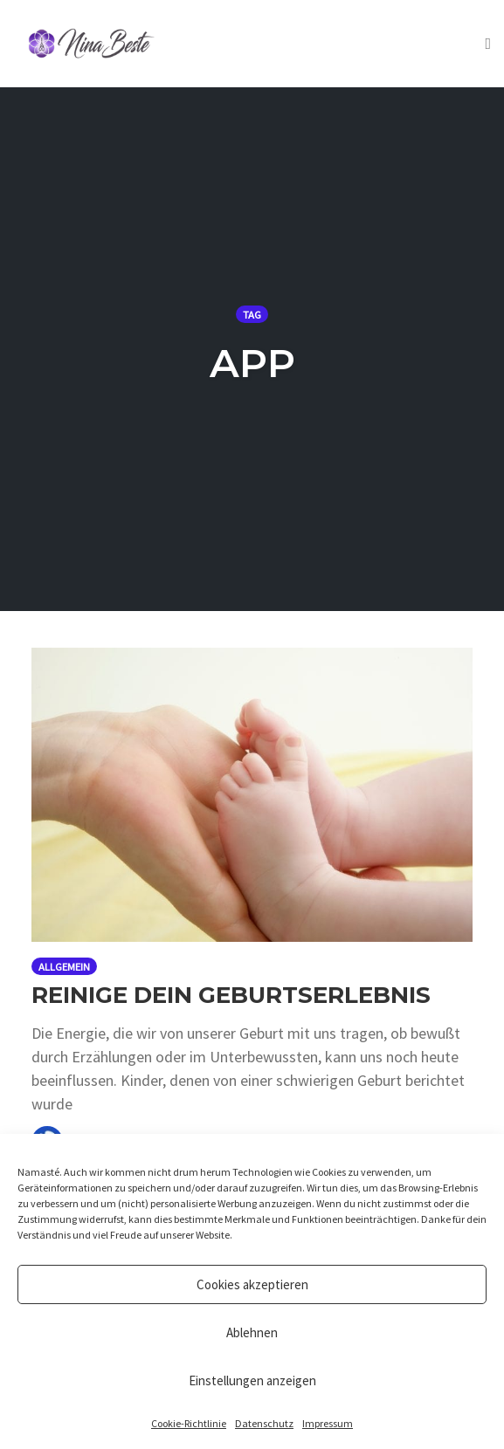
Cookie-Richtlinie (188, 1423)
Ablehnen (252, 1332)
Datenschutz (264, 1423)
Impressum (327, 1423)
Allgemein (64, 966)
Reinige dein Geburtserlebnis (231, 995)
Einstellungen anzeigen (252, 1380)
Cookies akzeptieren (252, 1284)
